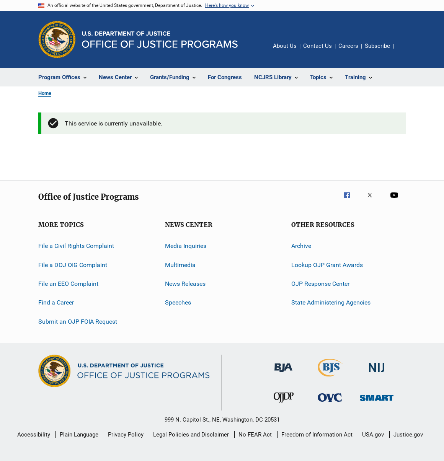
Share (406, 51)
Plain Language (79, 434)
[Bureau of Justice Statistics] (330, 378)
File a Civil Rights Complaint (76, 245)
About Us (285, 45)
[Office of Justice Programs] (57, 39)
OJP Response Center (320, 283)
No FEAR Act (255, 434)
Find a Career (56, 302)
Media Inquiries (185, 245)
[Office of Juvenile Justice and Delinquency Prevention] (284, 404)
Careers (348, 45)
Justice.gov (408, 434)
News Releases (185, 283)
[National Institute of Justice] (376, 374)
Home (44, 93)
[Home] (160, 39)
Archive (301, 245)
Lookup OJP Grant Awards (327, 265)
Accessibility (33, 434)
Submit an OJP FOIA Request (77, 321)
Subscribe (377, 45)
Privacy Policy (126, 434)
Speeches (178, 302)
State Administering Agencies (331, 302)
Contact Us (317, 45)
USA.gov (373, 434)
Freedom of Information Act (317, 434)
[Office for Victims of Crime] (330, 403)
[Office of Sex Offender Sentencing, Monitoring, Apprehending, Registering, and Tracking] (376, 402)
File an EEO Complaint (68, 283)
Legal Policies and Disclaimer (191, 434)
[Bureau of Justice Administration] (283, 373)
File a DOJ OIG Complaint (72, 265)
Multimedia (180, 265)
